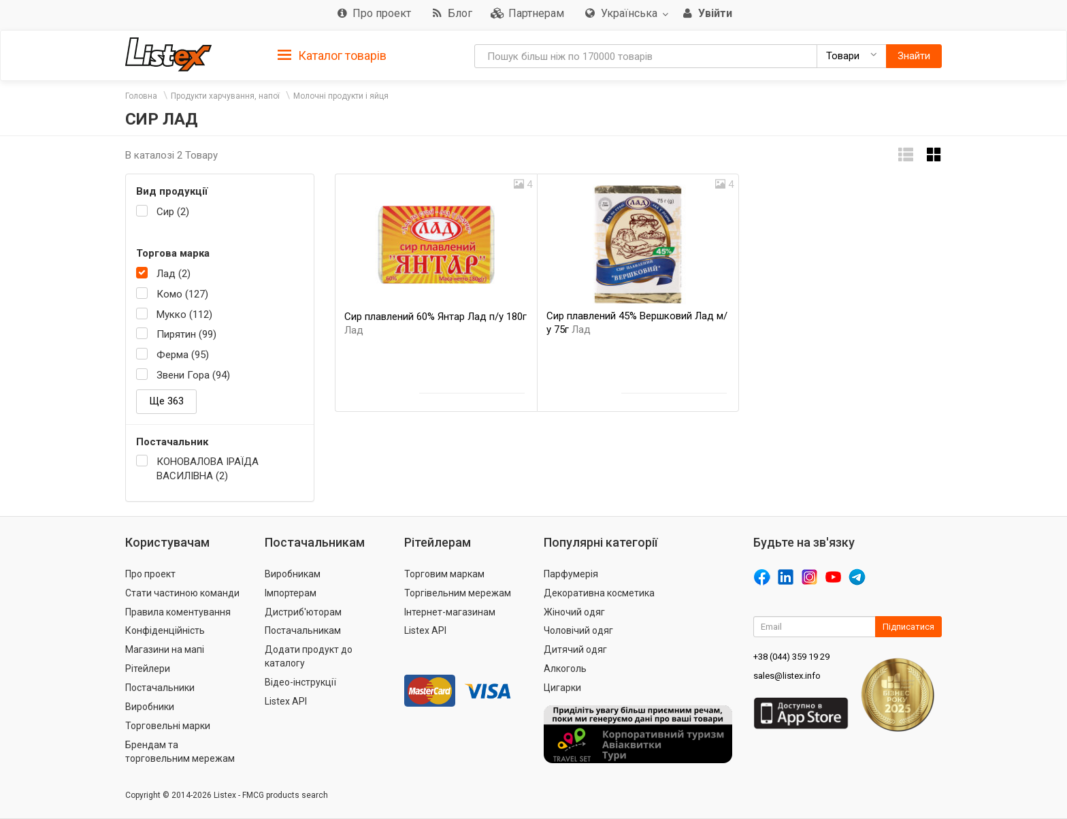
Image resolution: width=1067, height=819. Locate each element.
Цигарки (562, 687)
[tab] (332, 55)
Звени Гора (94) (193, 375)
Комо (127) (182, 294)
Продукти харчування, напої (225, 96)
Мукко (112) (184, 314)
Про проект (150, 573)
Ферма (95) (183, 355)
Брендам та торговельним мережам (180, 751)
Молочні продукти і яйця (341, 96)
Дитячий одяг (575, 649)
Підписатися (908, 627)
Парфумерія (571, 573)
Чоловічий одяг (578, 630)
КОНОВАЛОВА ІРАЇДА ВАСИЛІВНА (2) (208, 468)
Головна (141, 96)
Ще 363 (166, 401)
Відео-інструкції (300, 682)
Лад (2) (174, 274)
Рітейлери (147, 668)
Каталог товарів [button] (332, 56)
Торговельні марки (167, 725)
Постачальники (160, 687)
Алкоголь (565, 668)
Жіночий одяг (574, 612)
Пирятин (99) (186, 334)
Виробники (149, 706)
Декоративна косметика (599, 593)
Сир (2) (173, 212)
